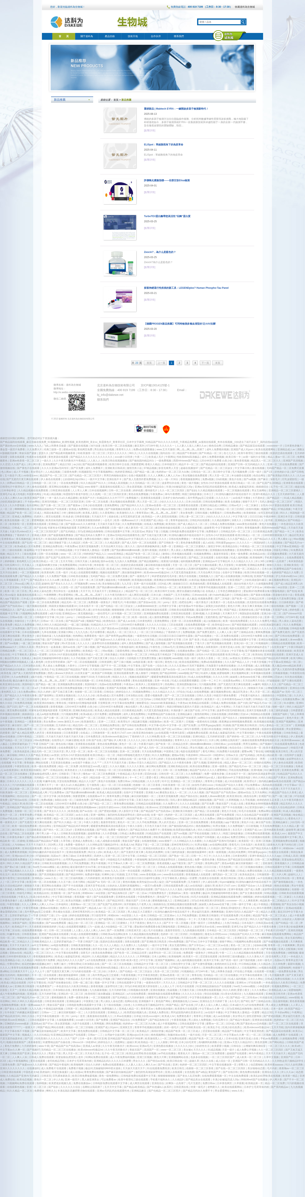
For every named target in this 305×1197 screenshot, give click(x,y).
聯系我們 (179, 36)
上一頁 (161, 362)
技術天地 (133, 36)
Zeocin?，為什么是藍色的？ (158, 262)
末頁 (217, 362)
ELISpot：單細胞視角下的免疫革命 (163, 144)
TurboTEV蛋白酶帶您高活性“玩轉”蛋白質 (167, 216)
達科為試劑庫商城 (229, 35)
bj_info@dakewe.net (110, 394)
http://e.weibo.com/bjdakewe (69, 392)
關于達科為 (87, 36)
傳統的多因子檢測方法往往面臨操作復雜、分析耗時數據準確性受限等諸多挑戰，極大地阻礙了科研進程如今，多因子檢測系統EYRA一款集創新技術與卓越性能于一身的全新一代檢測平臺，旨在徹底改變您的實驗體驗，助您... (196, 122)
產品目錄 (110, 36)
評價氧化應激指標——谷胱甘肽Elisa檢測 (167, 180)
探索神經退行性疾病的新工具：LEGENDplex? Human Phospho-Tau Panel (186, 287)
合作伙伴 (156, 36)
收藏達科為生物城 (245, 6)
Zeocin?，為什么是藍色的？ (160, 252)
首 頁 (64, 36)
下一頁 (205, 362)
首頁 (115, 99)
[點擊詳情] (149, 130)
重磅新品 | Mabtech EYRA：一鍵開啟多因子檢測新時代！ (176, 108)
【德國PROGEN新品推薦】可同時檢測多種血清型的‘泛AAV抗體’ (180, 323)
